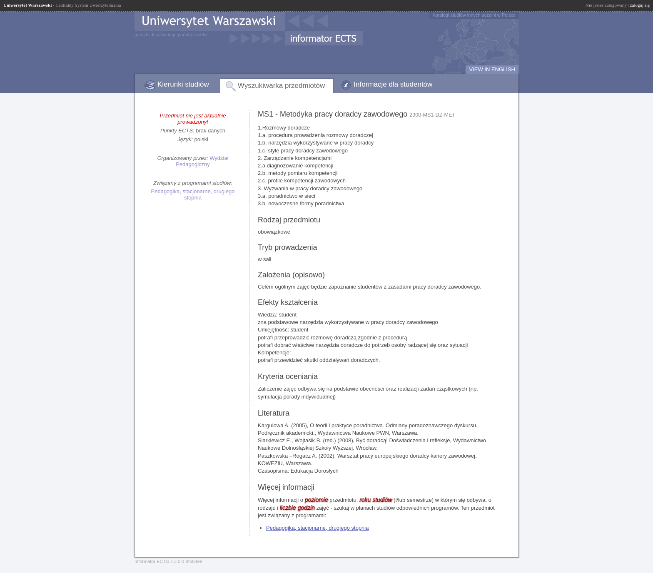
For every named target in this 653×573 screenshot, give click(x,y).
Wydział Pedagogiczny (202, 161)
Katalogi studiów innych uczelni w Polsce (474, 14)
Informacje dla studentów (393, 84)
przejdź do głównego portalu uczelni (171, 34)
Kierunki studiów (183, 84)
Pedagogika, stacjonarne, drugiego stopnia (193, 194)
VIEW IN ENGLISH (492, 69)
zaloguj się (640, 4)
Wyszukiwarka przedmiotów (281, 86)
